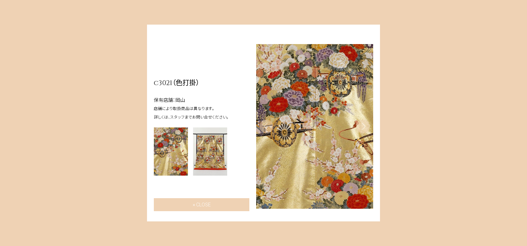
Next (363, 126)
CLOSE (203, 204)
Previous (266, 126)
